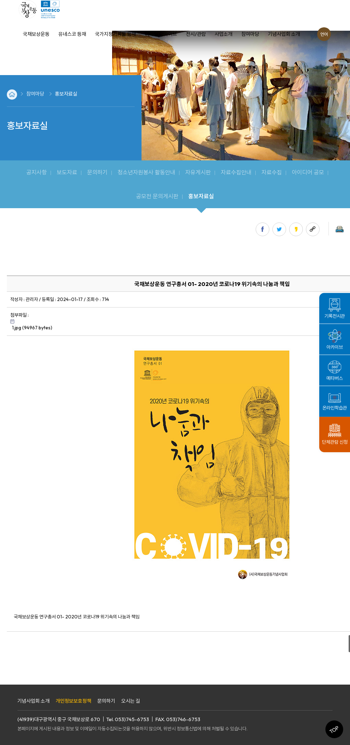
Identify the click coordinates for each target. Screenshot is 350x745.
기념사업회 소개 (33, 701)
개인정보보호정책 (73, 701)
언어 (324, 34)
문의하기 (106, 701)
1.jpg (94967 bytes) (32, 328)
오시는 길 (130, 701)
